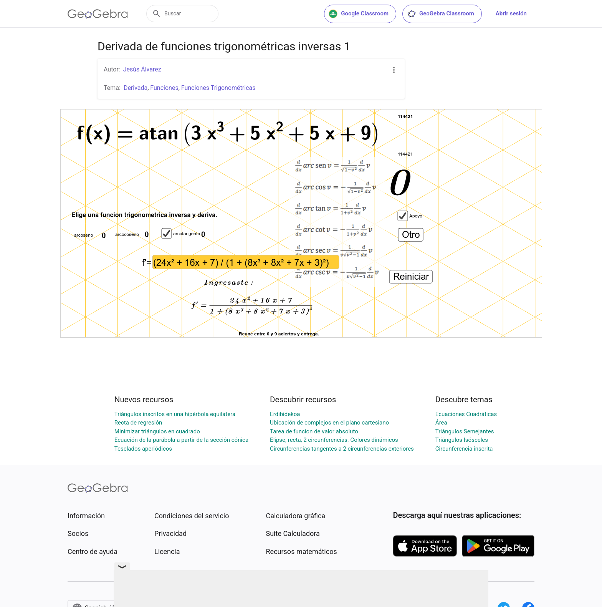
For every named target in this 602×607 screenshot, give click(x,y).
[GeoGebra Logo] (98, 13)
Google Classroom (359, 13)
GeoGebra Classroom (440, 13)
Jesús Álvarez (142, 69)
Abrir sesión (511, 13)
